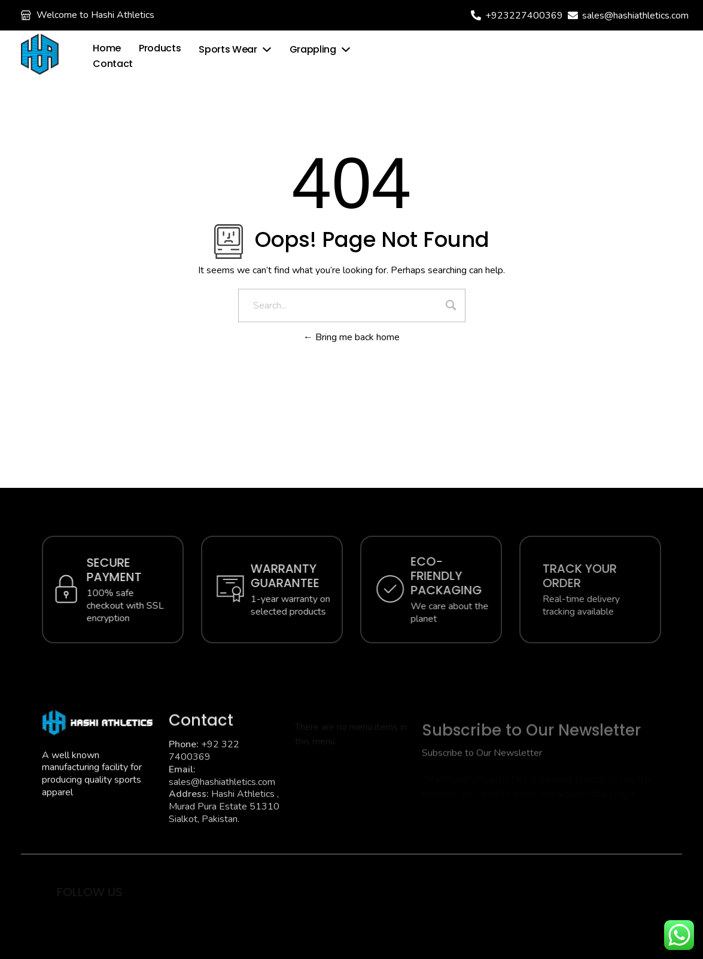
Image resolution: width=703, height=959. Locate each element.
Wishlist (517, 55)
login (589, 56)
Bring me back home (351, 337)
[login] (562, 56)
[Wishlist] (485, 55)
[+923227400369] (476, 15)
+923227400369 (524, 15)
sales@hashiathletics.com (635, 15)
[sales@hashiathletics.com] (573, 15)
